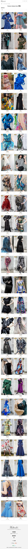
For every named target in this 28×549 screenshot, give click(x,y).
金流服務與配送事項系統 (11, 547)
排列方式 (2, 7)
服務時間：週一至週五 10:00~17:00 (14, 533)
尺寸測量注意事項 (19, 547)
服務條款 (8, 547)
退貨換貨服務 (15, 547)
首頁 (1, 3)
